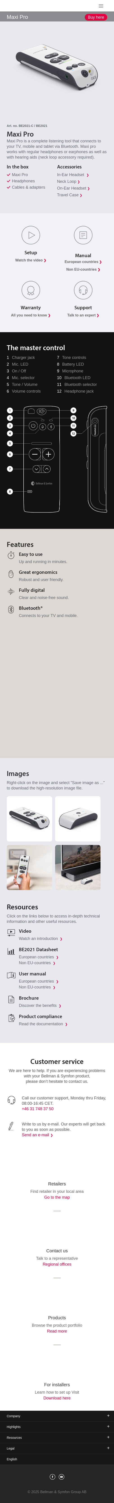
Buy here (96, 17)
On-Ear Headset (73, 188)
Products (57, 1317)
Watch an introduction (41, 938)
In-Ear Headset (73, 174)
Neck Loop (68, 181)
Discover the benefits (40, 1005)
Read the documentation (43, 1024)
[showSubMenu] (57, 16)
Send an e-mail (35, 1135)
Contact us (57, 1250)
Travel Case (69, 195)
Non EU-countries (37, 963)
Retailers (57, 1183)
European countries (39, 957)
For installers (57, 1384)
